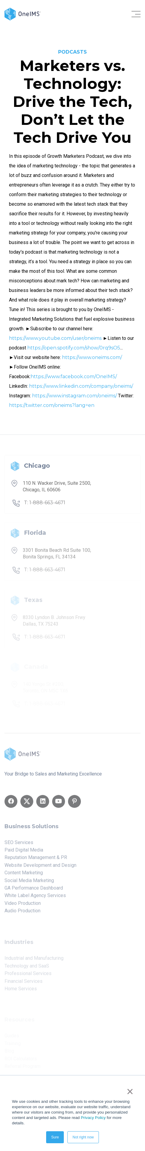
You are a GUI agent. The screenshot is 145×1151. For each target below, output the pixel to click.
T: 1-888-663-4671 (44, 505)
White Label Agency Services (35, 898)
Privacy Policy (93, 1117)
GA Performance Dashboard (33, 890)
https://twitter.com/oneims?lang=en (51, 405)
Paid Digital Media (23, 852)
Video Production (22, 905)
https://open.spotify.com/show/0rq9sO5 (73, 348)
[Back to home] (22, 13)
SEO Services (18, 844)
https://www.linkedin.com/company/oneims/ (81, 386)
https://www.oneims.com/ (92, 357)
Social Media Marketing (29, 882)
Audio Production (22, 913)
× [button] (129, 1091)
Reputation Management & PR (35, 860)
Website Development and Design (40, 867)
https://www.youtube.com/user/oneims (55, 338)
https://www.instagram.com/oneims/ (74, 396)
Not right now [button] (83, 1137)
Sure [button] (55, 1137)
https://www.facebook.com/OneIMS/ (74, 376)
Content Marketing (23, 875)
